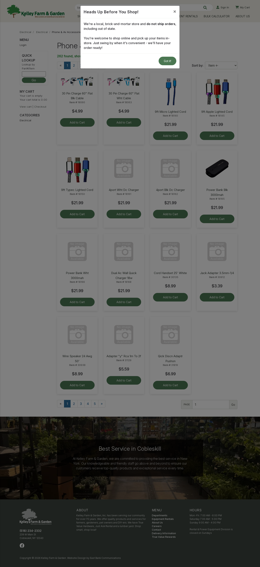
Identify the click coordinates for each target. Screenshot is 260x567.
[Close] (174, 11)
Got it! (167, 61)
